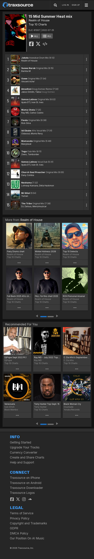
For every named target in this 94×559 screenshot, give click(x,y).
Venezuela (9, 404)
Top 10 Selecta (70, 251)
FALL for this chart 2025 (46, 296)
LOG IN (65, 5)
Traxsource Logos (22, 492)
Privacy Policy (19, 518)
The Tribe (26, 203)
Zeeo (24, 154)
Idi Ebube (26, 130)
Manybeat (26, 144)
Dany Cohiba (27, 175)
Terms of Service (21, 513)
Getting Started (20, 442)
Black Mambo (11, 409)
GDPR (14, 528)
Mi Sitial (25, 193)
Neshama (26, 182)
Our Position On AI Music (27, 538)
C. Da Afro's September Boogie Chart (77, 357)
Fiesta (24, 120)
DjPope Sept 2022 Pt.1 (15, 357)
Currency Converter (23, 452)
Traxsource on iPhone (25, 477)
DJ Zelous (26, 206)
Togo (24, 151)
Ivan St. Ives (37, 102)
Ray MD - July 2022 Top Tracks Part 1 (47, 357)
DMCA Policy (19, 533)
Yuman (24, 196)
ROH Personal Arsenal (74, 296)
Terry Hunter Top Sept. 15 (46, 404)
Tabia (38, 92)
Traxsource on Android (25, 483)
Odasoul (25, 133)
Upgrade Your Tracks (25, 447)
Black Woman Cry (72, 404)
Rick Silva (26, 123)
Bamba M (26, 71)
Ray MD (25, 112)
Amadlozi (26, 89)
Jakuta (25, 57)
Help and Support (22, 462)
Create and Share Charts (27, 457)
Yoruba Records (72, 409)
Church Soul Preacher (33, 172)
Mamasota (27, 141)
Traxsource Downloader (26, 488)
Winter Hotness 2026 (45, 251)
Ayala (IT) (25, 102)
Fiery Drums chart (15, 251)
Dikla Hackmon (46, 185)
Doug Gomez (48, 92)
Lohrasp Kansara (29, 185)
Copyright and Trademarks (28, 523)
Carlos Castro (36, 112)
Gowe (24, 78)
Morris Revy (37, 133)
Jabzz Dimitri (27, 92)
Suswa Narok (28, 68)
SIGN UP (76, 5)
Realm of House (39, 20)
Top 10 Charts (38, 24)
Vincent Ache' (28, 81)
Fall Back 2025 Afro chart (19, 296)
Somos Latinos (29, 99)
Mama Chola (28, 110)
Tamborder (33, 154)
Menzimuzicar (39, 206)
